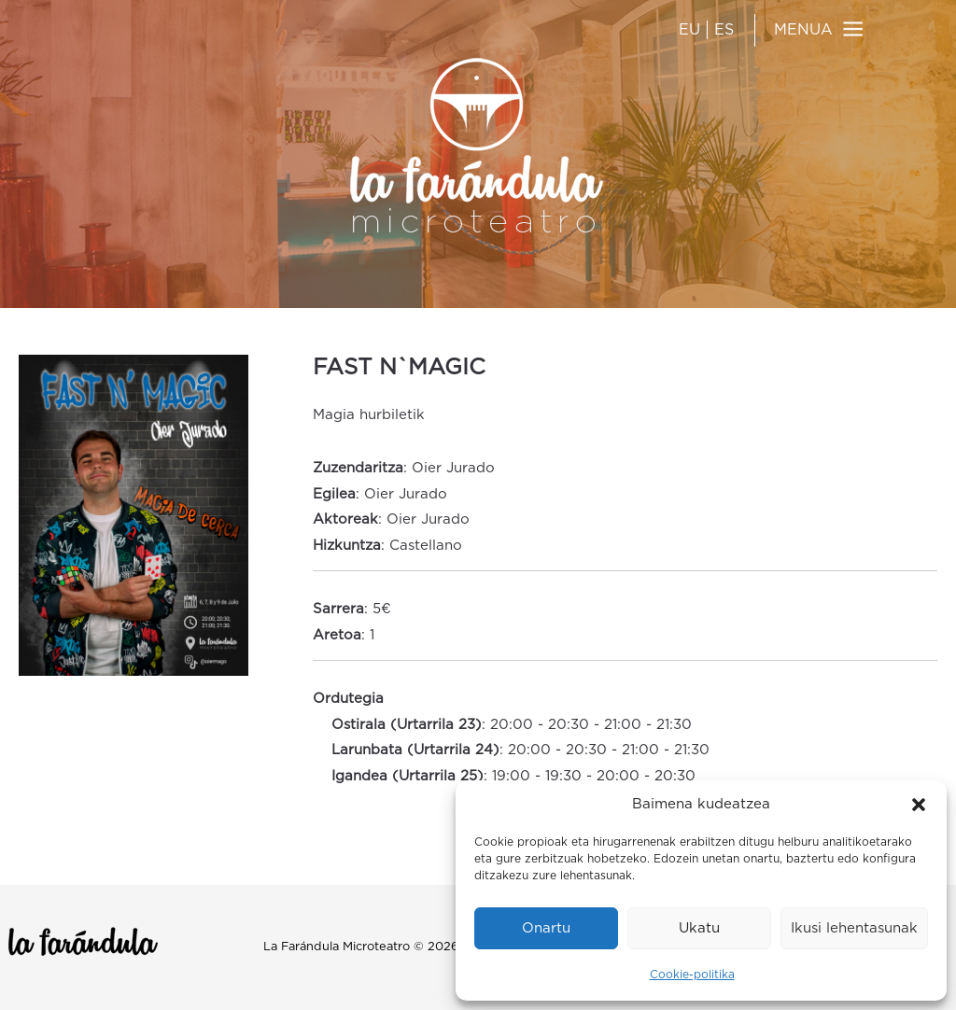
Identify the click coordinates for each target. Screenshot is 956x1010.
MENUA (803, 29)
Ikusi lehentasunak (854, 928)
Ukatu (699, 928)
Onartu (546, 928)
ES (724, 29)
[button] (918, 804)
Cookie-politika (692, 974)
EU (689, 29)
